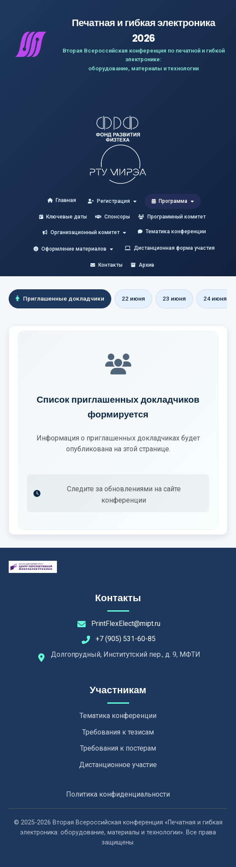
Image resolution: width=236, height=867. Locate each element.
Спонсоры (112, 217)
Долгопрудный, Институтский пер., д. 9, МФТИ (125, 654)
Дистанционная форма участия (170, 248)
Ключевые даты (63, 217)
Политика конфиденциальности (118, 794)
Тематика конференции (172, 231)
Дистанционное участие (118, 765)
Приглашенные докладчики (60, 298)
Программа (173, 201)
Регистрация (112, 201)
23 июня (174, 298)
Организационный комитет (84, 232)
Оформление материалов (73, 249)
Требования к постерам (118, 748)
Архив (142, 265)
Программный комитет (172, 217)
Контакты (106, 265)
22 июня (133, 298)
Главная (61, 200)
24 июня (215, 298)
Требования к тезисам (118, 732)
